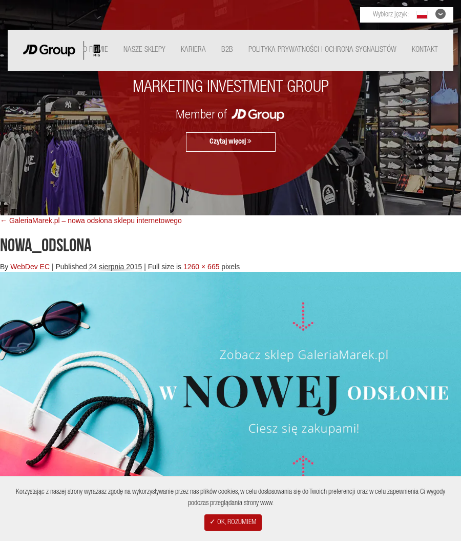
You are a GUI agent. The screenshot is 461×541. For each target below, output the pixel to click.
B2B (227, 50)
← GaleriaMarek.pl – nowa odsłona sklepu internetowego (91, 220)
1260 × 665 (201, 267)
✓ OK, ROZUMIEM (233, 522)
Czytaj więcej (230, 141)
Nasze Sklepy (144, 50)
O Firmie (95, 50)
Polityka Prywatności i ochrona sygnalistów (322, 50)
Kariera (193, 50)
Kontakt (425, 50)
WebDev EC (30, 267)
